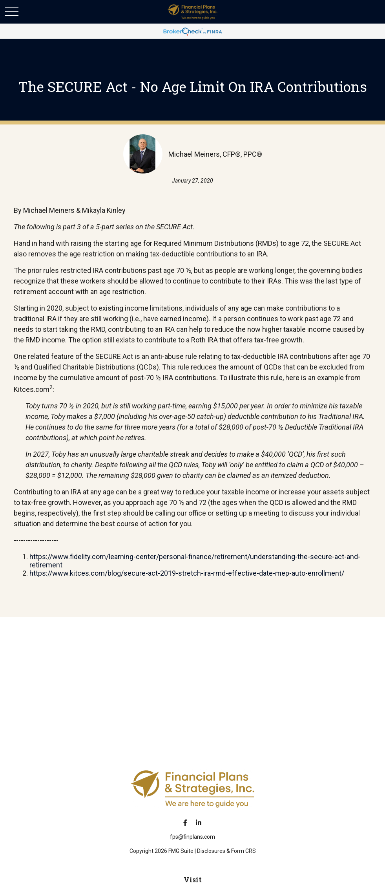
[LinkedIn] (198, 822)
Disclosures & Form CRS (226, 851)
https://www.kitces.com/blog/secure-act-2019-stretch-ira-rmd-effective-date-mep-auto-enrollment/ (186, 573)
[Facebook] (185, 822)
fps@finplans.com (192, 837)
